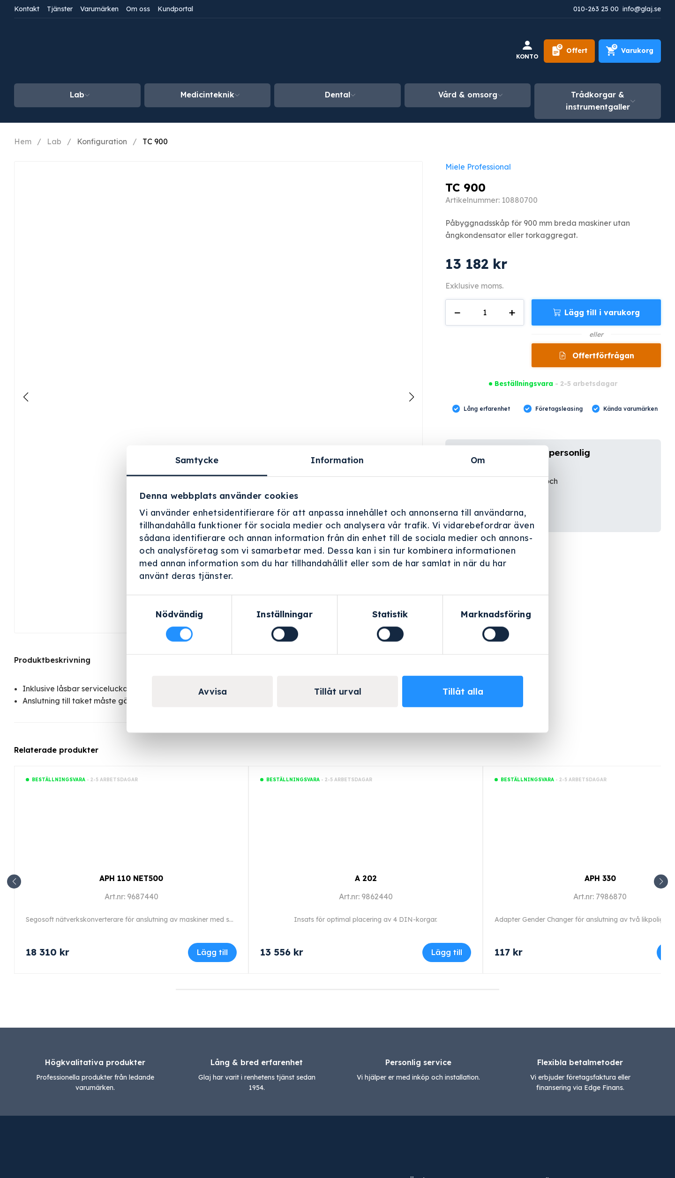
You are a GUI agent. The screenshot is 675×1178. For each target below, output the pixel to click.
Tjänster (60, 9)
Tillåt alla (462, 691)
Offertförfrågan (602, 355)
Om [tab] (478, 459)
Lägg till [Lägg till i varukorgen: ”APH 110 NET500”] (212, 952)
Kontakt (26, 9)
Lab (77, 94)
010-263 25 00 (596, 9)
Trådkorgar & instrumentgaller (598, 100)
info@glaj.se (641, 9)
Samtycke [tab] (196, 459)
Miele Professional (478, 166)
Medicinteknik (207, 94)
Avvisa (212, 691)
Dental (337, 94)
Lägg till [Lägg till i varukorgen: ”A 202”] (446, 952)
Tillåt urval (337, 691)
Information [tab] (337, 459)
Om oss (138, 9)
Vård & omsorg (467, 94)
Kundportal (175, 9)
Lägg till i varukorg (602, 312)
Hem (22, 141)
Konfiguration (102, 141)
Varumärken (99, 9)
